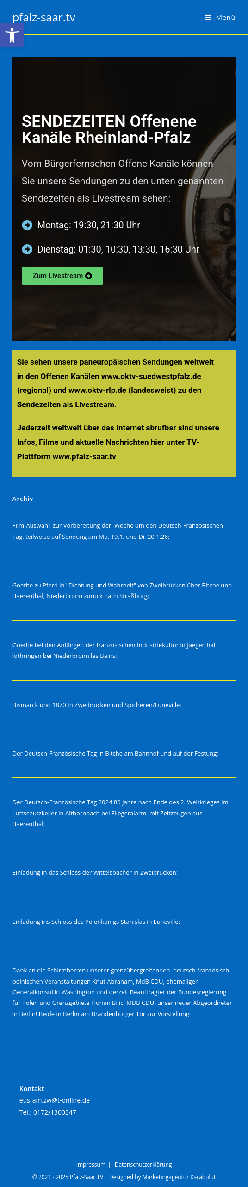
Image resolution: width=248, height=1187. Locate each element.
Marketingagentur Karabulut (179, 1177)
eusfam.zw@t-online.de (54, 1100)
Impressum (90, 1164)
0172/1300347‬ (54, 1112)
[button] (12, 35)
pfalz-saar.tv (43, 17)
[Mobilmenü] (220, 17)
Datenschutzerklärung (143, 1164)
